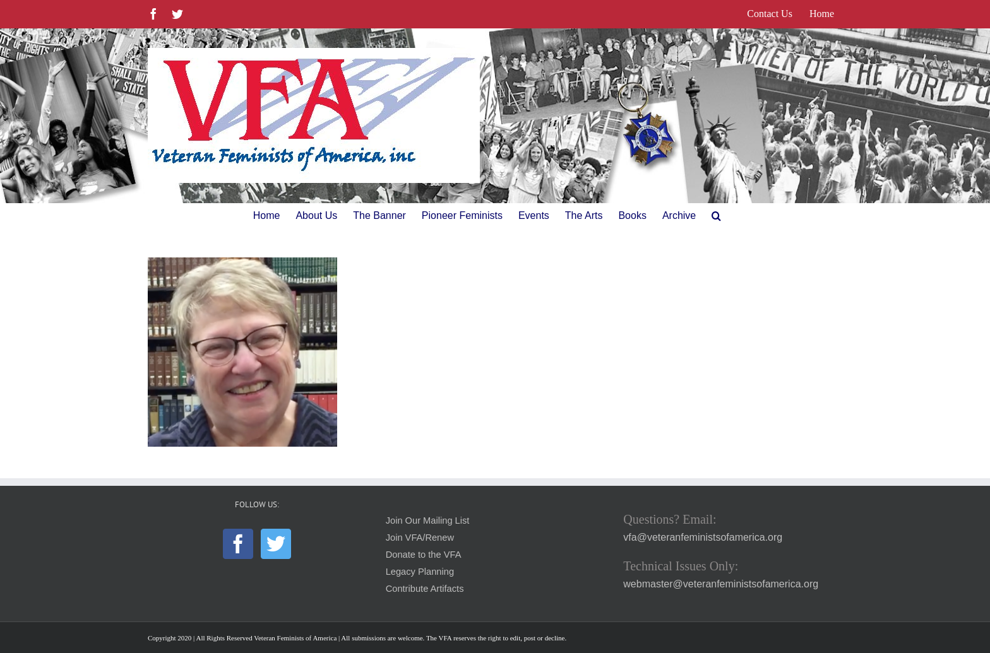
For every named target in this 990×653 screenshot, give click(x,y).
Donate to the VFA (424, 555)
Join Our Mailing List (428, 520)
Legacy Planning (420, 572)
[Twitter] (276, 544)
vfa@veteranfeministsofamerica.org (702, 537)
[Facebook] (238, 544)
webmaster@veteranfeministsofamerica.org (720, 584)
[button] (716, 215)
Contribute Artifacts (425, 589)
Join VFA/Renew (420, 537)
